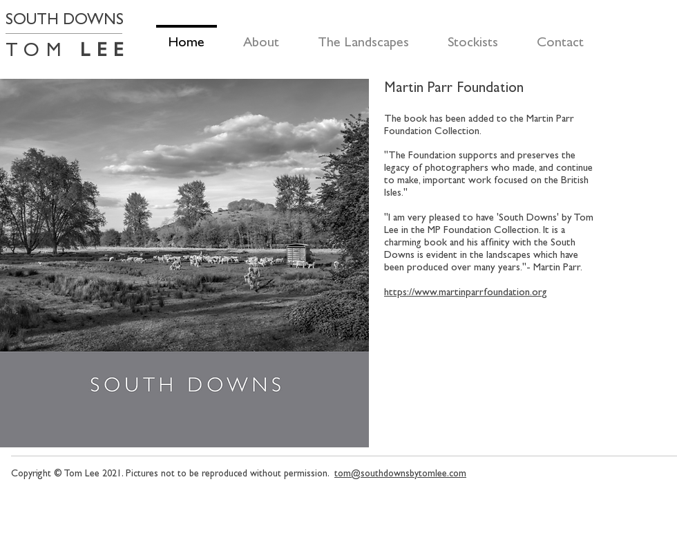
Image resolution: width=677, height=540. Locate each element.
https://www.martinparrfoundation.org (465, 292)
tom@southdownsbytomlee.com (400, 473)
